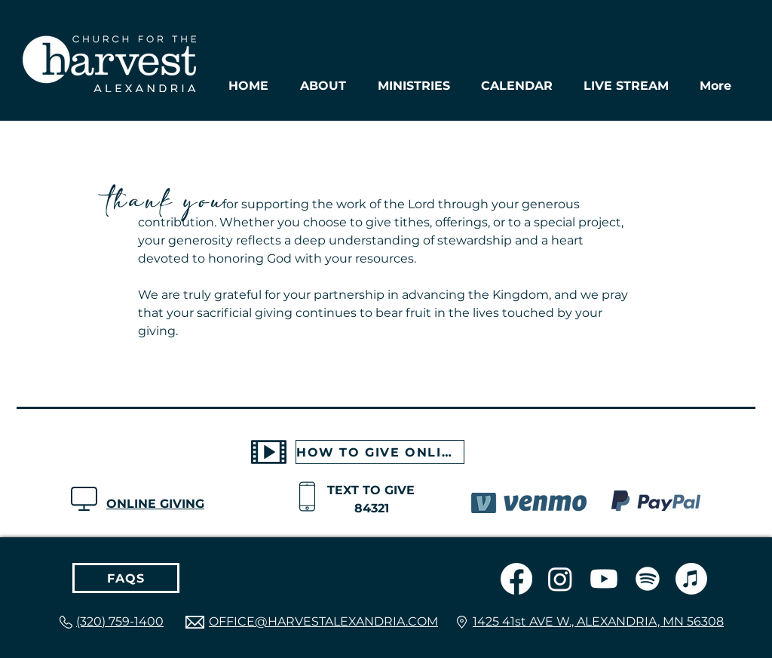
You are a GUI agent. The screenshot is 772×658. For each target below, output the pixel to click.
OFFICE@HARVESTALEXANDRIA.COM (323, 621)
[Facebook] (516, 579)
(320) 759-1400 (120, 621)
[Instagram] (560, 579)
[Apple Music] (691, 579)
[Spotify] (647, 579)
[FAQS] (125, 578)
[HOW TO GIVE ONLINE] (380, 452)
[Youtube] (604, 579)
